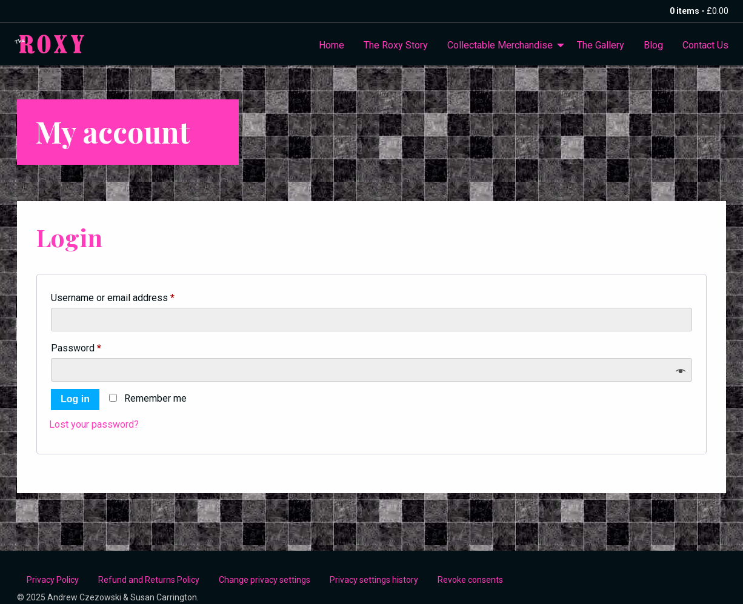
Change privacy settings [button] (264, 580)
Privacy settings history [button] (374, 580)
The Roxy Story (396, 45)
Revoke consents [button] (470, 580)
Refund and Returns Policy (148, 580)
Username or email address (131, 296)
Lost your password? (94, 424)
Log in (75, 399)
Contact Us (705, 45)
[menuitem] (331, 45)
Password (95, 346)
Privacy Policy (53, 580)
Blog (653, 45)
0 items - (699, 11)
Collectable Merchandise (500, 45)
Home (331, 45)
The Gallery (600, 45)
